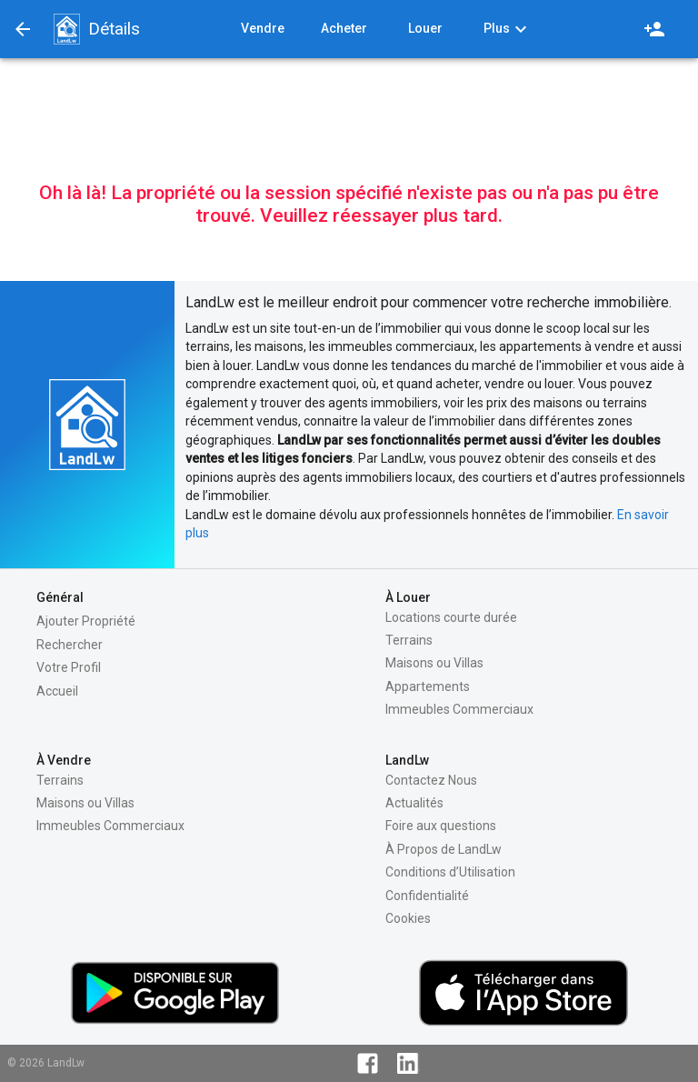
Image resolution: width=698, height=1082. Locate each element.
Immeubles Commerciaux (459, 709)
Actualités (414, 803)
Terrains (409, 640)
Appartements (427, 686)
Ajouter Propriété (85, 621)
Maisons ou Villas (434, 663)
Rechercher (69, 644)
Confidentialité (427, 895)
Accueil (57, 691)
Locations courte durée (451, 617)
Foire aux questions (440, 825)
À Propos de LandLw (443, 849)
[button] (66, 29)
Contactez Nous (431, 780)
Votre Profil (68, 667)
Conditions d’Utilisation (450, 872)
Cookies (408, 918)
